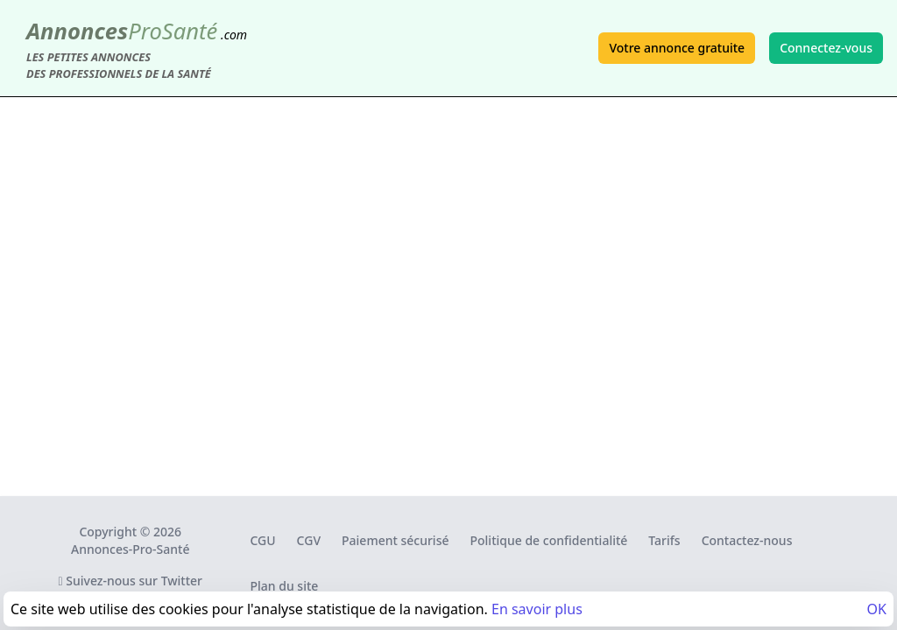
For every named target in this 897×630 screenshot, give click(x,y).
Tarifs (664, 540)
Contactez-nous (747, 540)
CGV (309, 540)
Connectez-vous (826, 47)
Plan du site (284, 586)
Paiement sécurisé (395, 540)
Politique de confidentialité (549, 540)
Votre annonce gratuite (677, 47)
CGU (262, 540)
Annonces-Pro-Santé (130, 549)
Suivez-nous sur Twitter (130, 580)
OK (876, 609)
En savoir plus (537, 609)
